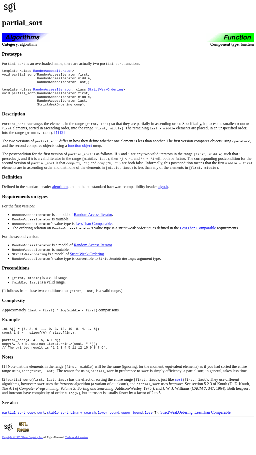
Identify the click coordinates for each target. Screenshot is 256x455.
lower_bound (108, 424)
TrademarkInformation (76, 449)
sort (178, 391)
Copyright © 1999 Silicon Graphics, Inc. (22, 449)
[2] (62, 140)
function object (80, 153)
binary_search (83, 424)
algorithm (60, 194)
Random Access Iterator (93, 222)
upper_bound (132, 424)
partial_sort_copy (18, 424)
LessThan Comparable (94, 231)
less (148, 424)
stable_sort (57, 424)
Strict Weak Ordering (87, 261)
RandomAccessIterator (52, 71)
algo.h (163, 194)
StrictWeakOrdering (105, 93)
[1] (56, 140)
